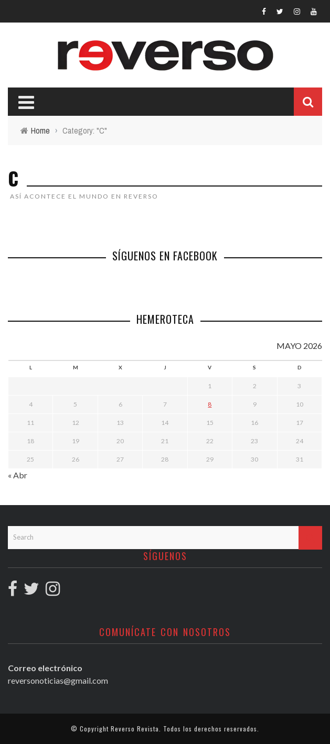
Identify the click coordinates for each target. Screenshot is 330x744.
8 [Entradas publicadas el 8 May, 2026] (209, 404)
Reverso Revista (135, 728)
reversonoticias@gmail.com (58, 680)
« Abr (17, 475)
